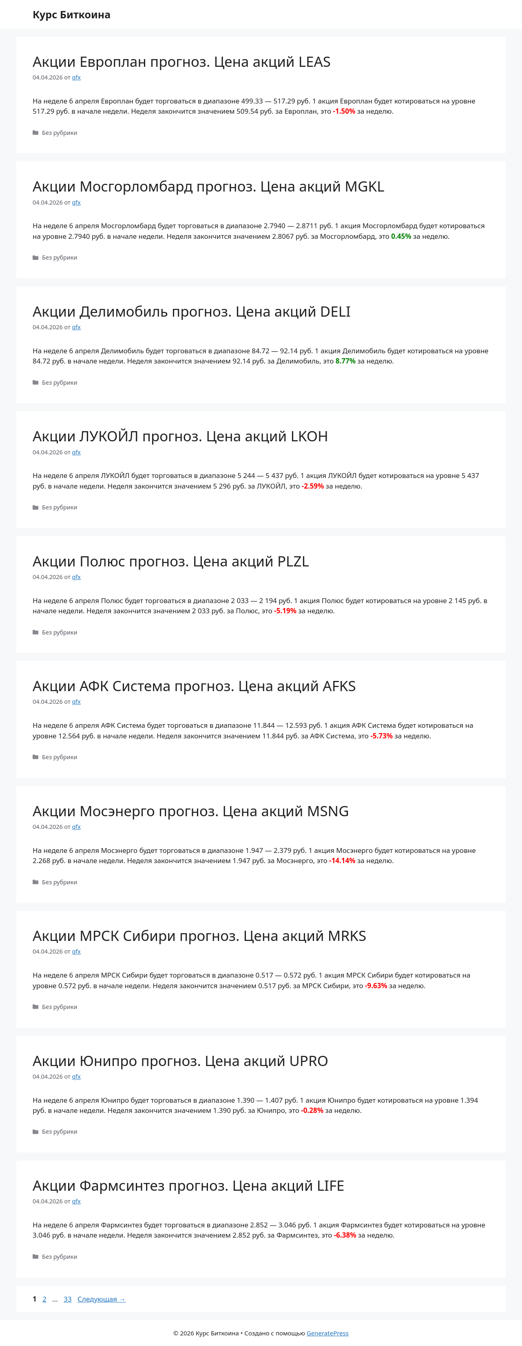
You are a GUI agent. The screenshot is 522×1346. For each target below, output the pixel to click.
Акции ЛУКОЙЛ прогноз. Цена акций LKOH (180, 435)
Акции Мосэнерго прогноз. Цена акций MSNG (191, 810)
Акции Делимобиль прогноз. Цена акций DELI (192, 311)
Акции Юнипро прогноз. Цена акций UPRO (180, 1060)
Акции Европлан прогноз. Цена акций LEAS (182, 61)
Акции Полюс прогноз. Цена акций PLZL (171, 561)
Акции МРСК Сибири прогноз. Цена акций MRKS (199, 935)
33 (68, 1299)
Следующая (101, 1299)
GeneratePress (328, 1333)
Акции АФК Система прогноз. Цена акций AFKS (194, 685)
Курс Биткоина (72, 14)
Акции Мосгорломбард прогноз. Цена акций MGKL (209, 186)
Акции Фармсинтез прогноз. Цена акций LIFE (189, 1185)
